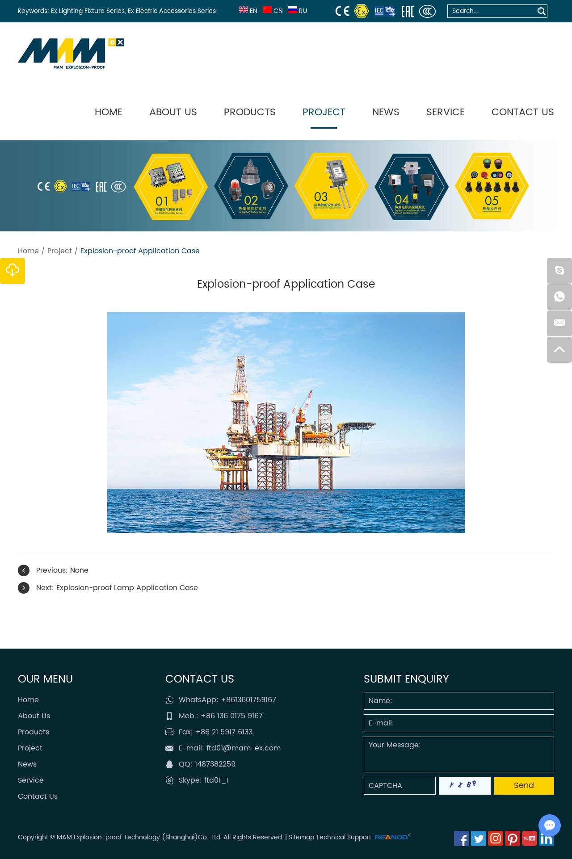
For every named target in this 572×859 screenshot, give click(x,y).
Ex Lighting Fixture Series (88, 11)
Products (250, 112)
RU (296, 11)
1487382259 (215, 764)
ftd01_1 (216, 780)
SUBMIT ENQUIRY (406, 679)
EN (247, 11)
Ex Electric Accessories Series (172, 11)
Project (324, 112)
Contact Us (523, 112)
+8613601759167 (248, 700)
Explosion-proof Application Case (140, 251)
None (79, 570)
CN (272, 11)
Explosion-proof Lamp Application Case (127, 588)
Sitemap (301, 837)
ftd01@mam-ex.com (243, 748)
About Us (173, 112)
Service (445, 112)
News (386, 112)
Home (108, 112)
